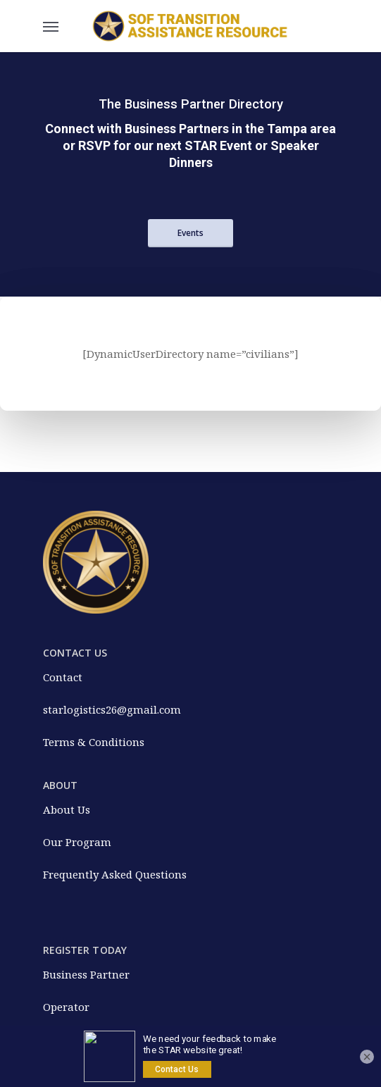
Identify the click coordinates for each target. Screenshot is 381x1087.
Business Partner (86, 974)
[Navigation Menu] (50, 26)
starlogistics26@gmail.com (112, 709)
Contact (62, 677)
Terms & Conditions (93, 742)
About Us (66, 809)
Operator (66, 1007)
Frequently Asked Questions (115, 874)
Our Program (77, 842)
